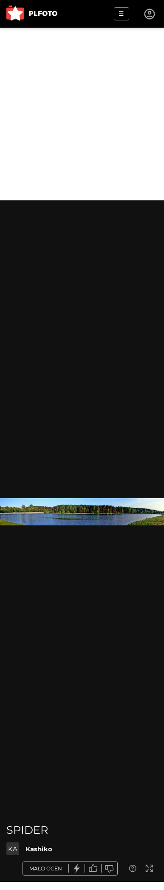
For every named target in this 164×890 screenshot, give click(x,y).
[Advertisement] (82, 114)
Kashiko (38, 849)
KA (12, 849)
